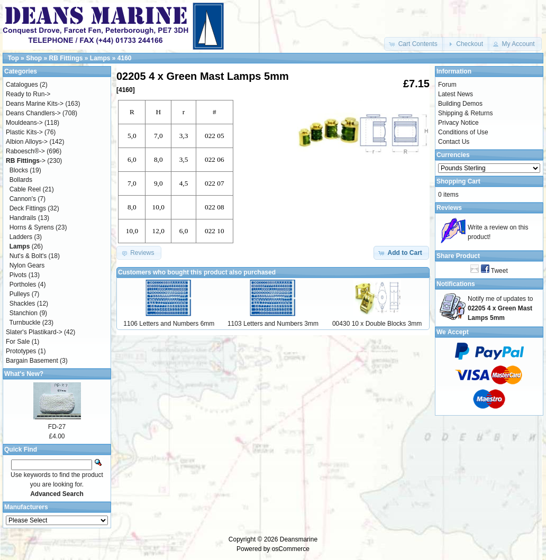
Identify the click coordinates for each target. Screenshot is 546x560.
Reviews (449, 208)
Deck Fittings (28, 208)
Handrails (23, 218)
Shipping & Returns (465, 113)
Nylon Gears (27, 265)
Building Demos (460, 103)
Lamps (100, 58)
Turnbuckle (24, 322)
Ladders (21, 237)
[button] (414, 44)
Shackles (22, 303)
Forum (447, 84)
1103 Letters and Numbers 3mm (273, 323)
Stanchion (24, 313)
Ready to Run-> (28, 94)
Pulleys (20, 294)
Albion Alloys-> (27, 141)
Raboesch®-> (25, 151)
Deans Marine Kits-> (34, 103)
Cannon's (23, 199)
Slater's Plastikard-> (34, 332)
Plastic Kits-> (24, 132)
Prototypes (21, 351)
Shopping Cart (458, 181)
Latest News (455, 94)
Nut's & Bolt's (28, 256)
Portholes (23, 284)
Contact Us (453, 141)
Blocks (19, 170)
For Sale (18, 341)
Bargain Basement (32, 360)
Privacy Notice (458, 122)
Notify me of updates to (500, 308)
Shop (34, 58)
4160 (124, 58)
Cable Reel (25, 189)
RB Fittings (66, 58)
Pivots (18, 275)
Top (13, 58)
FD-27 (57, 426)
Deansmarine (298, 539)
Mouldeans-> (24, 122)
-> (26, 160)
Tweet (499, 270)
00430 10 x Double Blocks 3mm (377, 323)
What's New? (23, 374)
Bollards (21, 179)
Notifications (455, 284)
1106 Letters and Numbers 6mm (168, 323)
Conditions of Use (463, 132)
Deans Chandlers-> (33, 113)
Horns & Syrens (32, 227)
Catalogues (22, 84)
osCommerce (291, 549)
